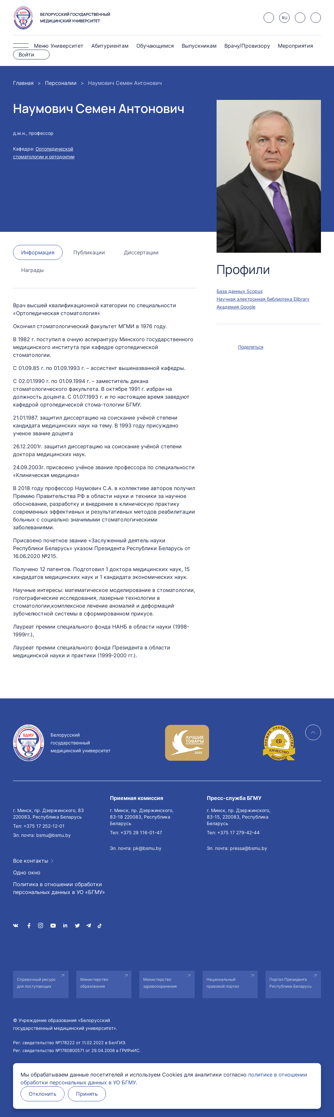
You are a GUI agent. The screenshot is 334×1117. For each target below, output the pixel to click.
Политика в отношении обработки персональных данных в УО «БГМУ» (59, 888)
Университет (67, 45)
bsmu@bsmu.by (53, 835)
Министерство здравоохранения (160, 983)
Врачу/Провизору (247, 45)
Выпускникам (199, 45)
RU (284, 17)
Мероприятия (295, 45)
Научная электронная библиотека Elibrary (263, 299)
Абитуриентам (110, 45)
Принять (87, 1094)
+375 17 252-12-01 (44, 826)
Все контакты (30, 860)
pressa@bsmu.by (248, 848)
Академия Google (236, 307)
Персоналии (61, 83)
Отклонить (42, 1094)
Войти (26, 54)
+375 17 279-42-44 (238, 832)
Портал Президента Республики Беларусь (290, 983)
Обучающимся (155, 45)
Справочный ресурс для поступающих (36, 983)
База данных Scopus (240, 291)
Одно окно (26, 872)
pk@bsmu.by (147, 848)
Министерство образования (94, 983)
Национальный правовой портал (222, 983)
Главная (23, 83)
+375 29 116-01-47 (141, 832)
